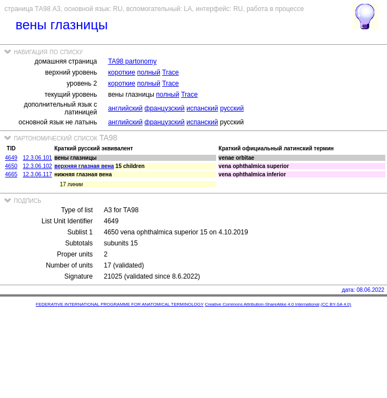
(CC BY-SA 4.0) (336, 304)
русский (232, 108)
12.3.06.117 (37, 174)
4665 (11, 174)
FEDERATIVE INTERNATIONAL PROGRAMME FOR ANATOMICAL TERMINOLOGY (119, 304)
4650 (11, 166)
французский (164, 108)
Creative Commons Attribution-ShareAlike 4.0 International (262, 304)
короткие (121, 72)
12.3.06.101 (37, 158)
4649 (11, 158)
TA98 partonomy (132, 61)
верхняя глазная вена (84, 166)
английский (125, 108)
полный (148, 72)
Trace (170, 72)
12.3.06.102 (37, 166)
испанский (202, 108)
